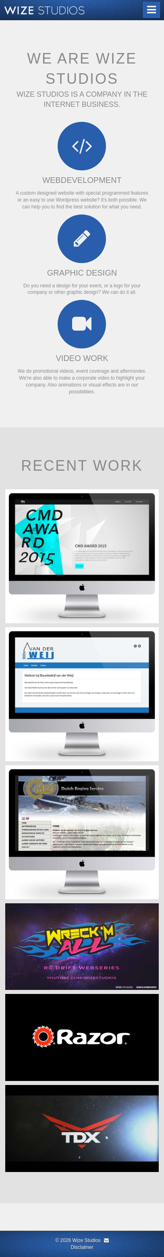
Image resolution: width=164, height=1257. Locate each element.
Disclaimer (82, 1247)
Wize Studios (86, 1240)
